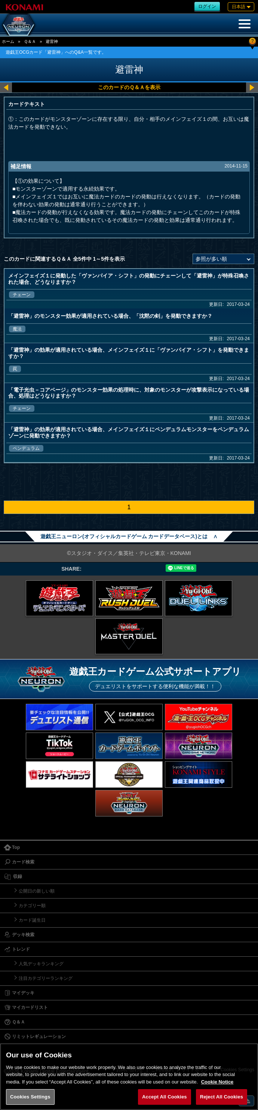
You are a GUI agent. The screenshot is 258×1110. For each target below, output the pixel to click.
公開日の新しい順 (37, 891)
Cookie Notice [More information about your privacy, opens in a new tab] (217, 1082)
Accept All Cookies (164, 1097)
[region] (129, 1076)
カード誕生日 (32, 920)
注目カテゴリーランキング (46, 978)
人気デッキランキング (41, 963)
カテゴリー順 (32, 905)
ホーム (8, 41)
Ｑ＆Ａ (30, 41)
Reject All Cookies (221, 1097)
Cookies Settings (30, 1097)
